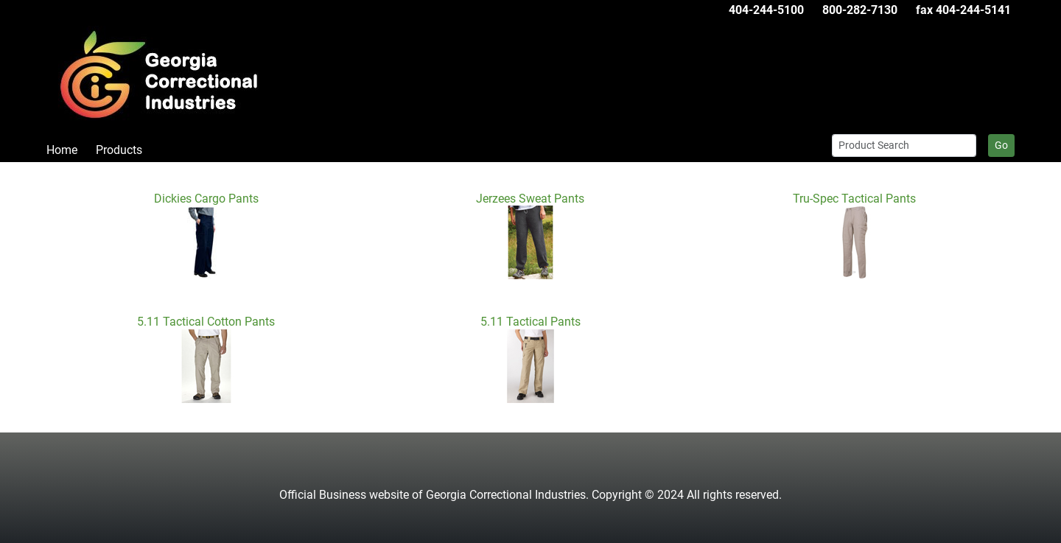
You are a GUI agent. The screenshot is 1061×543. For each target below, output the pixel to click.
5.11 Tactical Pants (530, 322)
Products (119, 150)
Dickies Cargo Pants (206, 199)
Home (61, 150)
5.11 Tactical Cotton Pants (206, 322)
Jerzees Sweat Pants (530, 199)
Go (1001, 145)
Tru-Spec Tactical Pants (854, 199)
